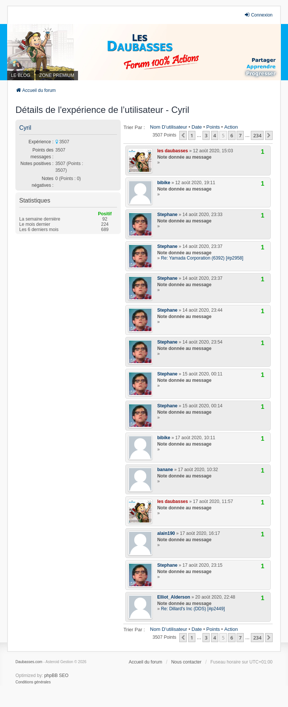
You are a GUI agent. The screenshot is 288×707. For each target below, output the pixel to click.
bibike (163, 182)
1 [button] (191, 135)
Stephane (167, 214)
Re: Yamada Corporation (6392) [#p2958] (202, 258)
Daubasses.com (28, 662)
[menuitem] (33, 682)
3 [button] (206, 135)
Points (213, 127)
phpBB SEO (56, 675)
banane (165, 469)
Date (197, 127)
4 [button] (214, 135)
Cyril (25, 128)
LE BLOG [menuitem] (20, 75)
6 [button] (231, 135)
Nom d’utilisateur (168, 127)
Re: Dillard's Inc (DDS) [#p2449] (193, 608)
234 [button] (257, 135)
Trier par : (134, 127)
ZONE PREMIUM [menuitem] (56, 75)
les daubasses (172, 150)
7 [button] (240, 135)
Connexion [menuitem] (258, 15)
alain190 (166, 533)
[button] (183, 135)
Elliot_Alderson (173, 597)
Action (231, 127)
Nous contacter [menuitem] (186, 662)
